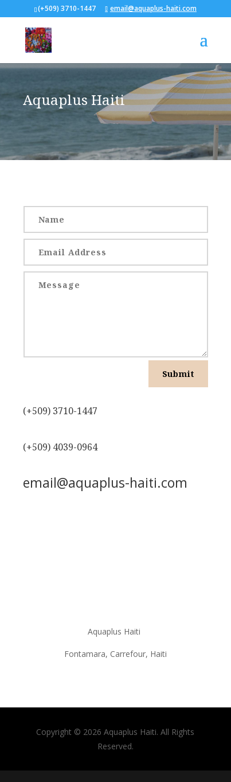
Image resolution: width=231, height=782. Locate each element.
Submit (178, 373)
